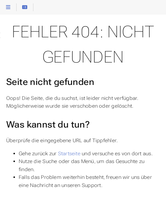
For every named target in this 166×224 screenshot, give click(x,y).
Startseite (69, 153)
